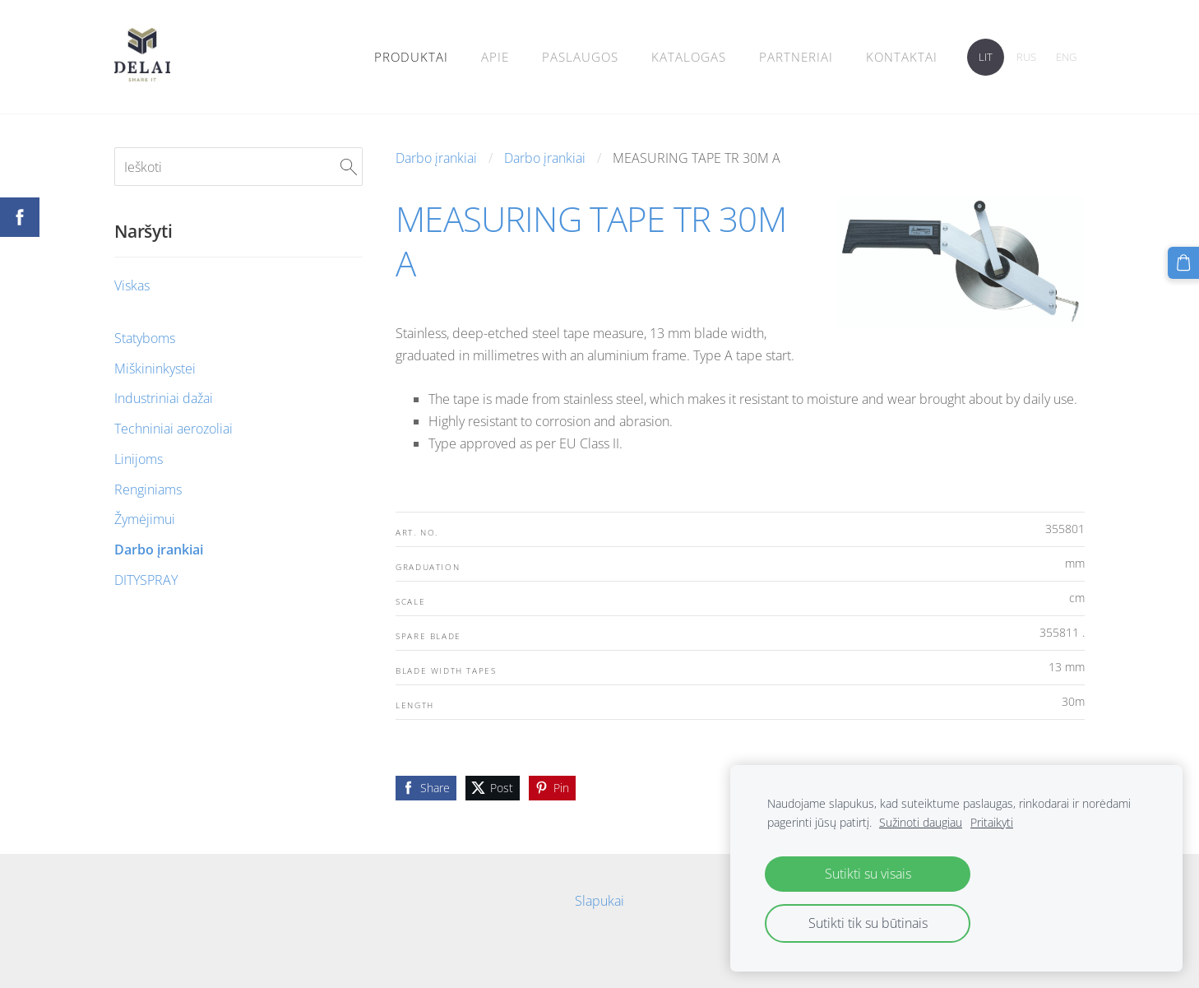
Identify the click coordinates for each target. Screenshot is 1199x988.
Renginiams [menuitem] (148, 489)
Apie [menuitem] (495, 57)
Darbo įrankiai (436, 158)
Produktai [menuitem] (411, 57)
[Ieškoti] (238, 166)
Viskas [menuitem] (132, 285)
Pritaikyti (991, 822)
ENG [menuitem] (1066, 56)
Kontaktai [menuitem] (901, 57)
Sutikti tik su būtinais (868, 923)
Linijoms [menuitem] (138, 459)
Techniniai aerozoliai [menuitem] (173, 429)
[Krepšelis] (1183, 262)
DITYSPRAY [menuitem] (146, 580)
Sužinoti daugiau (920, 822)
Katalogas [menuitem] (688, 57)
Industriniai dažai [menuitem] (163, 398)
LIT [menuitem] (986, 56)
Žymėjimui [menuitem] (144, 519)
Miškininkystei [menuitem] (155, 368)
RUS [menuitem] (1026, 56)
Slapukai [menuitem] (599, 901)
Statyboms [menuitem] (144, 338)
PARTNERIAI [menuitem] (796, 57)
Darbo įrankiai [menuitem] (158, 549)
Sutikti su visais (868, 874)
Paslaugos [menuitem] (580, 57)
